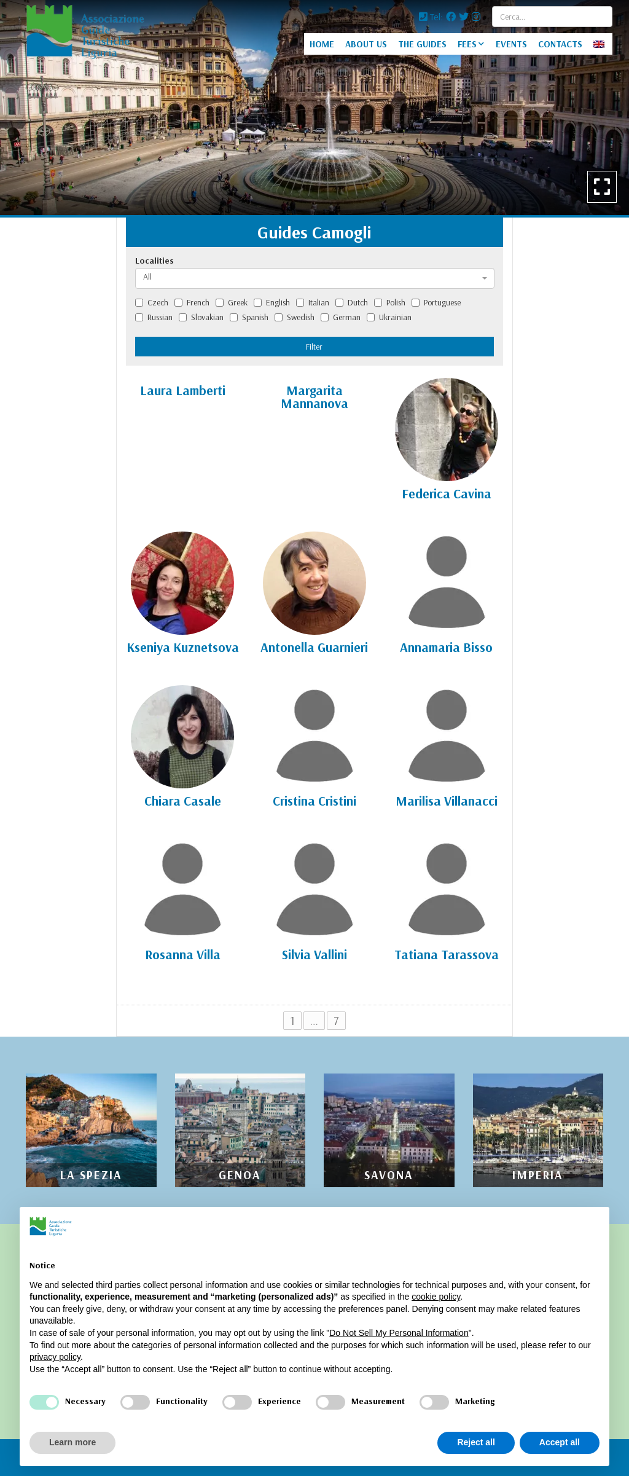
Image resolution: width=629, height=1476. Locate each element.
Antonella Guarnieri (314, 647)
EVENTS (511, 44)
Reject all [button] (475, 1442)
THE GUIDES (422, 44)
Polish (389, 302)
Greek (232, 302)
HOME (322, 44)
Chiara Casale (182, 801)
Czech (151, 302)
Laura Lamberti (182, 390)
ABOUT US (366, 44)
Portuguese (436, 302)
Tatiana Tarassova (446, 954)
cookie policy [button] (436, 1296)
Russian (154, 317)
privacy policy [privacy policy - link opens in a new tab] (54, 1357)
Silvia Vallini (314, 954)
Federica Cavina (446, 493)
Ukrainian (389, 317)
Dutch (351, 302)
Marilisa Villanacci (447, 801)
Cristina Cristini (314, 801)
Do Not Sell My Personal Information (398, 1333)
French (191, 302)
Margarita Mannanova (314, 396)
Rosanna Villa (183, 954)
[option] (314, 107)
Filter (314, 346)
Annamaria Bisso (446, 647)
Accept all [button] (559, 1442)
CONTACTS (560, 44)
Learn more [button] (72, 1442)
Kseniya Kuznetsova (183, 647)
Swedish (294, 317)
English (272, 302)
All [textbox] (147, 276)
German (341, 317)
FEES (467, 44)
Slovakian (201, 317)
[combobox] (314, 278)
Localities (154, 260)
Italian (312, 302)
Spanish (249, 317)
